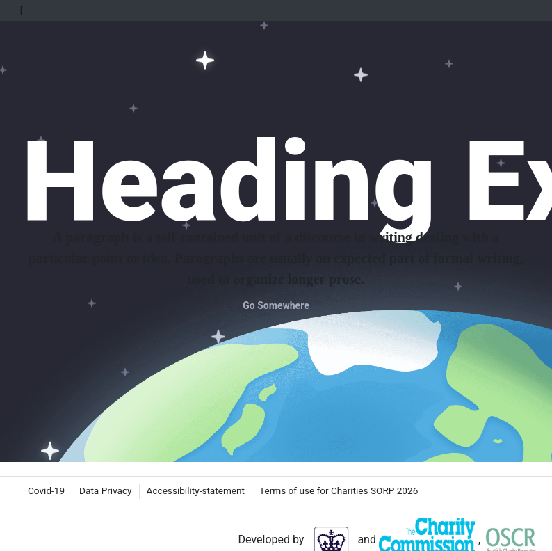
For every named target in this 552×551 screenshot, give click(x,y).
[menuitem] (46, 491)
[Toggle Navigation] (22, 10)
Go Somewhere (276, 305)
